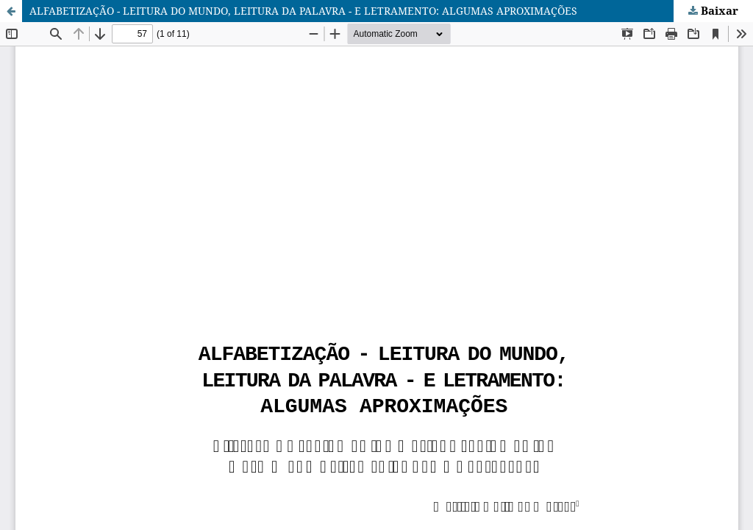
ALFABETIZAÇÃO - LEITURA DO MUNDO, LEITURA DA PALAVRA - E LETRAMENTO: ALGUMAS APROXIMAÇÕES (303, 11)
